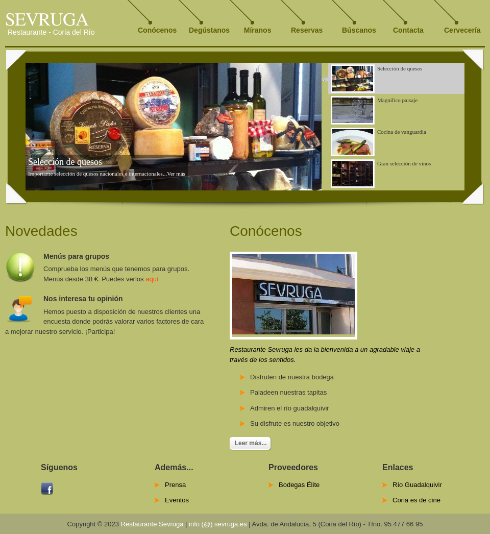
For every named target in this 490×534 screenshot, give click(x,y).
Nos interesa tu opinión (83, 299)
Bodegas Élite (299, 485)
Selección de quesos (65, 162)
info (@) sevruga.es (218, 524)
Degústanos (209, 30)
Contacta (408, 30)
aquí (151, 279)
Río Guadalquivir (417, 485)
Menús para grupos (76, 256)
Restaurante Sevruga (152, 524)
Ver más (176, 174)
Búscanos (359, 30)
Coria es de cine (416, 500)
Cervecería (462, 30)
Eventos (177, 500)
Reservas (307, 30)
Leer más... (251, 443)
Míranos (255, 30)
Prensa (175, 485)
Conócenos (157, 30)
